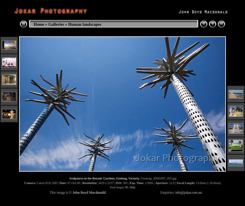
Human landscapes (84, 24)
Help (132, 187)
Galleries (56, 24)
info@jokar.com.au (188, 193)
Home (39, 24)
